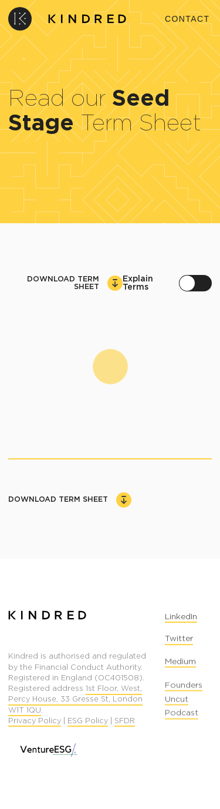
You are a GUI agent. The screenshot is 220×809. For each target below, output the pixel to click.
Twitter (179, 640)
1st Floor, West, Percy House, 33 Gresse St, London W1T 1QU (75, 700)
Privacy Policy (34, 722)
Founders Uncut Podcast (183, 702)
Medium (180, 664)
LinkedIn (181, 617)
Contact (187, 19)
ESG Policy (87, 722)
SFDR (124, 722)
